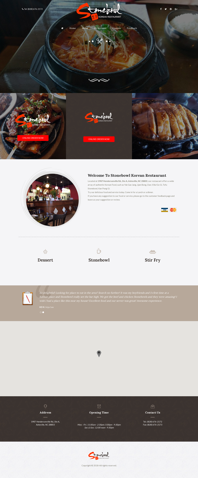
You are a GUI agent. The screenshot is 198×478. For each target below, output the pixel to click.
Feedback (132, 28)
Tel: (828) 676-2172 (32, 9)
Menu (85, 28)
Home (72, 28)
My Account (100, 28)
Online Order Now (32, 138)
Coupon (116, 28)
